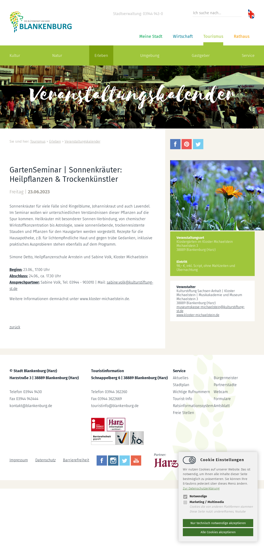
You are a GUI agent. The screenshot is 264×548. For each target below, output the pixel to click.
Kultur (15, 55)
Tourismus (213, 36)
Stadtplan (181, 385)
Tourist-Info (182, 398)
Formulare (222, 398)
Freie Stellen (183, 412)
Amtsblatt (222, 405)
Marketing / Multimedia (203, 502)
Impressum (19, 460)
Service (248, 55)
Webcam (221, 391)
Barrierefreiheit (77, 460)
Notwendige (195, 496)
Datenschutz (45, 460)
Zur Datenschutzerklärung (201, 488)
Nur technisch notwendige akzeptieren (218, 523)
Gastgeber (201, 55)
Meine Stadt (150, 36)
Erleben (101, 55)
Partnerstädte (225, 385)
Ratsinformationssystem (193, 405)
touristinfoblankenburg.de (115, 405)
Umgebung (149, 55)
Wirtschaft (183, 36)
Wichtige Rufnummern (192, 391)
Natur (57, 55)
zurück (15, 327)
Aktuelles (180, 378)
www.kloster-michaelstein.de (197, 315)
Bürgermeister (226, 378)
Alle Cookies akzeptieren (218, 532)
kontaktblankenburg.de (31, 405)
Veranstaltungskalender (83, 141)
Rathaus (241, 36)
